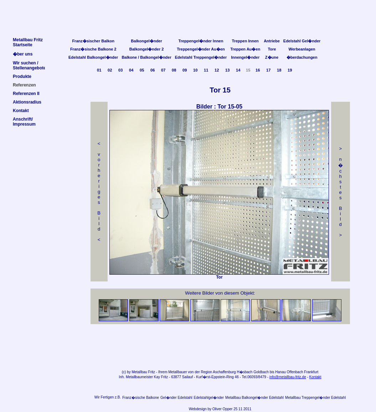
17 (268, 70)
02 (110, 70)
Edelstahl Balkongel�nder (93, 57)
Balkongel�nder (146, 41)
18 (279, 70)
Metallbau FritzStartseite (28, 42)
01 (99, 70)
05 (142, 70)
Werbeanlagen (302, 49)
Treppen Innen (245, 41)
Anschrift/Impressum (24, 122)
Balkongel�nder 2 (146, 49)
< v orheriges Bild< (99, 191)
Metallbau (139, 372)
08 (174, 70)
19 (290, 70)
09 (184, 70)
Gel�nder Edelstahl (176, 398)
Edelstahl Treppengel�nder (201, 57)
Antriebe (272, 41)
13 (227, 70)
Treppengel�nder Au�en (201, 49)
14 (238, 70)
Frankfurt (311, 372)
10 (195, 70)
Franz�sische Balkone (140, 398)
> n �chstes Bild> (340, 192)
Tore (272, 49)
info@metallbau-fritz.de (287, 377)
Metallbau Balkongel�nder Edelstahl (254, 398)
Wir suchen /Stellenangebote (29, 65)
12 (217, 70)
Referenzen (24, 85)
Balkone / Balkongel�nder (146, 57)
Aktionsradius (27, 102)
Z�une (271, 57)
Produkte (22, 76)
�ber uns (22, 54)
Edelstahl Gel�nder (302, 41)
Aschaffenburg (224, 372)
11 (206, 70)
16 (258, 70)
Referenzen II (26, 93)
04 (131, 70)
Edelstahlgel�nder (209, 398)
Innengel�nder (245, 57)
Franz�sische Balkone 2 (93, 49)
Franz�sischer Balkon (93, 41)
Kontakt (315, 377)
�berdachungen (302, 57)
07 (163, 70)
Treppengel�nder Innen (201, 41)
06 (152, 70)
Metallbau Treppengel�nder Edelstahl (315, 398)
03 (120, 70)
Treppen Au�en (245, 49)
